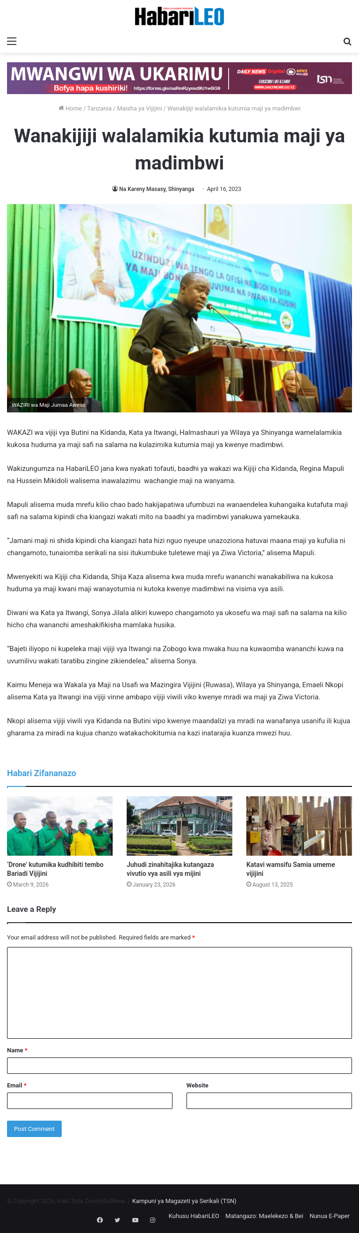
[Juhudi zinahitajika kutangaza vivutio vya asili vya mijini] (179, 826)
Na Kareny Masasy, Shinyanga (156, 189)
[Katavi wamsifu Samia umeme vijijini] (299, 826)
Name (17, 1050)
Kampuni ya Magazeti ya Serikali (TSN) (184, 1200)
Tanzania (99, 108)
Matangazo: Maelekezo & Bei (264, 1215)
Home (70, 108)
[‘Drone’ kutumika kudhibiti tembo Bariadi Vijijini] (60, 826)
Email (17, 1085)
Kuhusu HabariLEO (194, 1215)
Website (197, 1085)
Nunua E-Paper (329, 1215)
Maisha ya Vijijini (139, 108)
